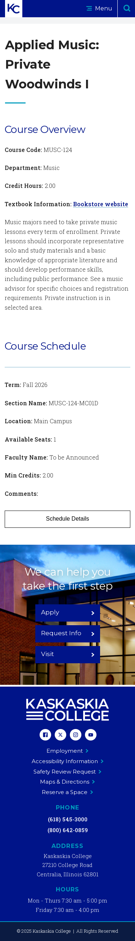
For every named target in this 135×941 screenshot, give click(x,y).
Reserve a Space (67, 792)
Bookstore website (100, 204)
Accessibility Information (68, 761)
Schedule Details (67, 519)
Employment (67, 750)
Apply (68, 612)
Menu (99, 8)
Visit (68, 654)
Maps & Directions (67, 781)
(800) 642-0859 (68, 830)
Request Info (68, 633)
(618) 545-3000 (67, 819)
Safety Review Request (67, 771)
